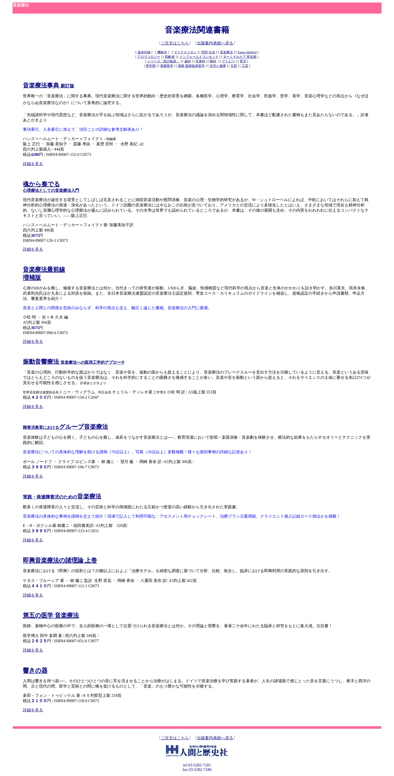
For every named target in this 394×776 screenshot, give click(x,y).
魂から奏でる (41, 184)
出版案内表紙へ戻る (215, 43)
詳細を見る (33, 164)
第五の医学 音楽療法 (51, 615)
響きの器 (35, 670)
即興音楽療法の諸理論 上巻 (60, 560)
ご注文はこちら (175, 43)
